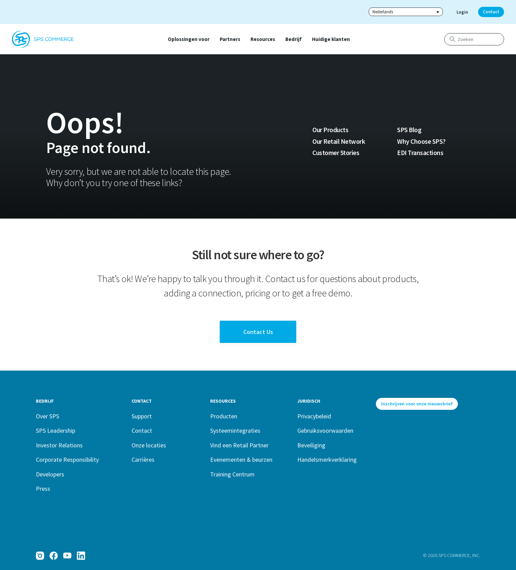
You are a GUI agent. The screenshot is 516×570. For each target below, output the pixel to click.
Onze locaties (149, 445)
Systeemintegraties (235, 430)
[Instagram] (40, 556)
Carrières (143, 459)
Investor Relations (59, 445)
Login (462, 12)
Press (43, 488)
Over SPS (47, 416)
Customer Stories (335, 153)
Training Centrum (232, 474)
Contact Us (258, 332)
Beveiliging (311, 445)
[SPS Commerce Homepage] (42, 39)
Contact (491, 12)
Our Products (330, 130)
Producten (223, 416)
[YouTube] (67, 556)
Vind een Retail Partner (239, 445)
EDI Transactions (420, 153)
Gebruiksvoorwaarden (325, 430)
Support (142, 416)
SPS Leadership (55, 430)
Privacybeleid (314, 416)
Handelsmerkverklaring (327, 459)
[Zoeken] (474, 39)
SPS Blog (409, 130)
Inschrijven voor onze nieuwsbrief (417, 404)
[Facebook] (54, 556)
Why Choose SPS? (421, 141)
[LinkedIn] (81, 556)
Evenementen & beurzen (241, 459)
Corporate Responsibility (67, 459)
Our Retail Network (338, 141)
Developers (50, 474)
